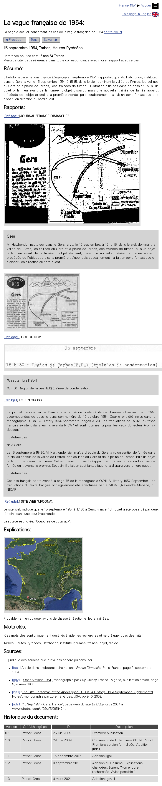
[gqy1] (16, 680)
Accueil (146, 5)
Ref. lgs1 (10, 400)
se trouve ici (113, 32)
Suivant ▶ (51, 40)
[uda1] (16, 704)
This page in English (140, 14)
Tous (34, 40)
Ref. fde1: (11, 116)
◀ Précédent (14, 40)
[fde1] (16, 668)
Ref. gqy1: (11, 337)
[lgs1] (16, 692)
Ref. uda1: (11, 502)
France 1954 (127, 5)
